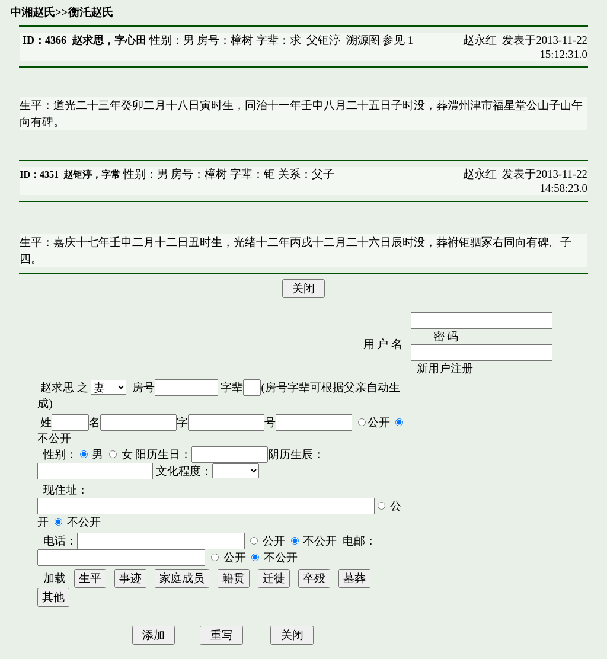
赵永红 (480, 40)
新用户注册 (445, 368)
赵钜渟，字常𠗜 (91, 174)
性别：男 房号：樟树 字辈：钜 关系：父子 (227, 174)
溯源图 (363, 40)
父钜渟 (323, 40)
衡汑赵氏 (90, 12)
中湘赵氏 (32, 12)
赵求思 (57, 387)
